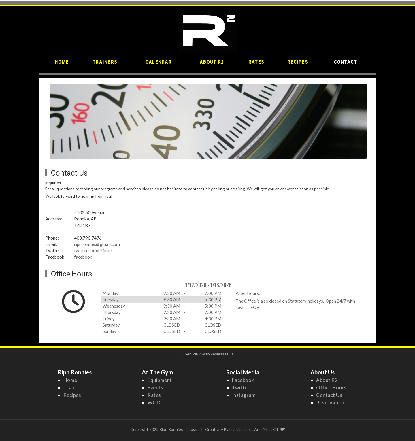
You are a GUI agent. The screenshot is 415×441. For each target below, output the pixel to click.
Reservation (330, 402)
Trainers (73, 388)
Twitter (241, 388)
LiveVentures (241, 429)
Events (155, 388)
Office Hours (331, 388)
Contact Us (329, 395)
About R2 (327, 380)
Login (194, 429)
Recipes (72, 395)
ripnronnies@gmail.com (97, 244)
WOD (154, 402)
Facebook (243, 380)
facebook (83, 256)
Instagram (244, 395)
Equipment (160, 380)
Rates (154, 395)
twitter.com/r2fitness (95, 250)
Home (70, 380)
